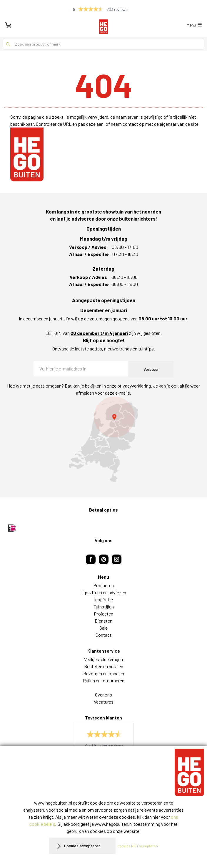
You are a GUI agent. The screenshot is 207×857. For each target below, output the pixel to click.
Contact (103, 635)
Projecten (103, 613)
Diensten (103, 620)
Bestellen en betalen (103, 666)
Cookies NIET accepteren (137, 846)
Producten (103, 585)
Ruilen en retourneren (103, 680)
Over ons (103, 694)
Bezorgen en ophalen (103, 673)
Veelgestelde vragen (103, 659)
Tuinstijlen (104, 606)
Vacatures (103, 701)
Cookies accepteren (82, 845)
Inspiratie (103, 599)
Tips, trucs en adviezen (103, 592)
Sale (103, 628)
